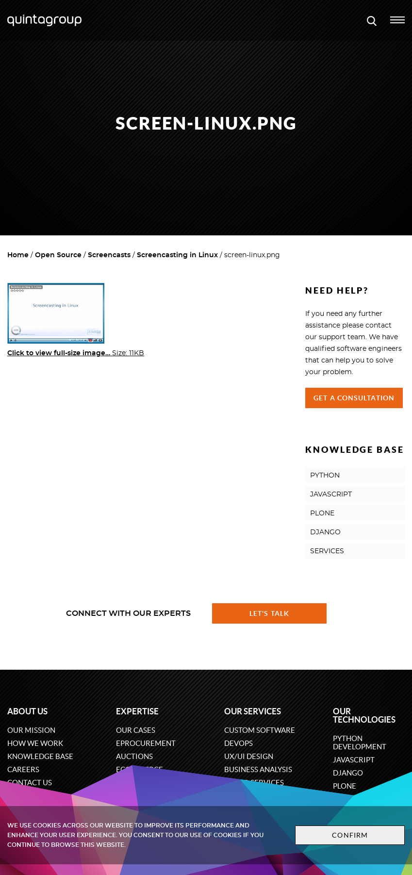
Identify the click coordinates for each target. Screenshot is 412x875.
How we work (35, 743)
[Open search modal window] (371, 20)
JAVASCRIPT (331, 494)
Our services (252, 711)
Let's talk (269, 613)
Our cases (135, 730)
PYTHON (325, 475)
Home (18, 255)
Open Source (58, 255)
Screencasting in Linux (177, 255)
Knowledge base (40, 756)
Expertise (137, 711)
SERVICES (327, 551)
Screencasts (109, 255)
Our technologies (364, 715)
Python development (359, 742)
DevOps (238, 743)
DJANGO (325, 532)
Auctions (134, 756)
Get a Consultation (354, 398)
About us (27, 711)
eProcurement (146, 743)
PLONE (322, 513)
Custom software (259, 730)
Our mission (31, 730)
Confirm (350, 835)
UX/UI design (248, 756)
